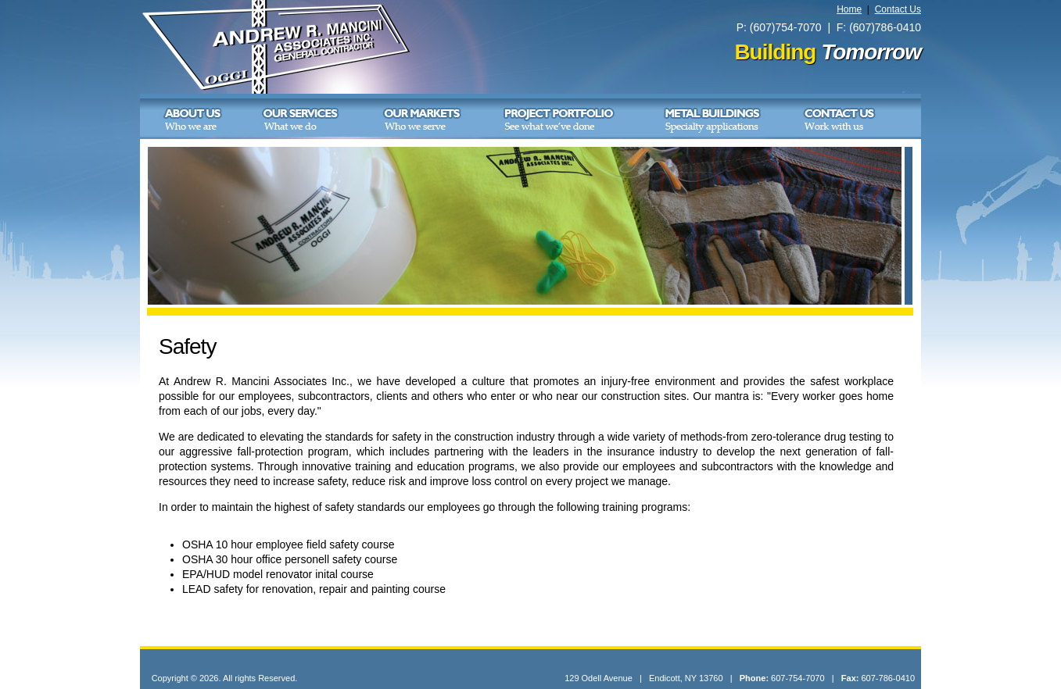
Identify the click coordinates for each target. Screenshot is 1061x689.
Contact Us (898, 9)
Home (849, 9)
